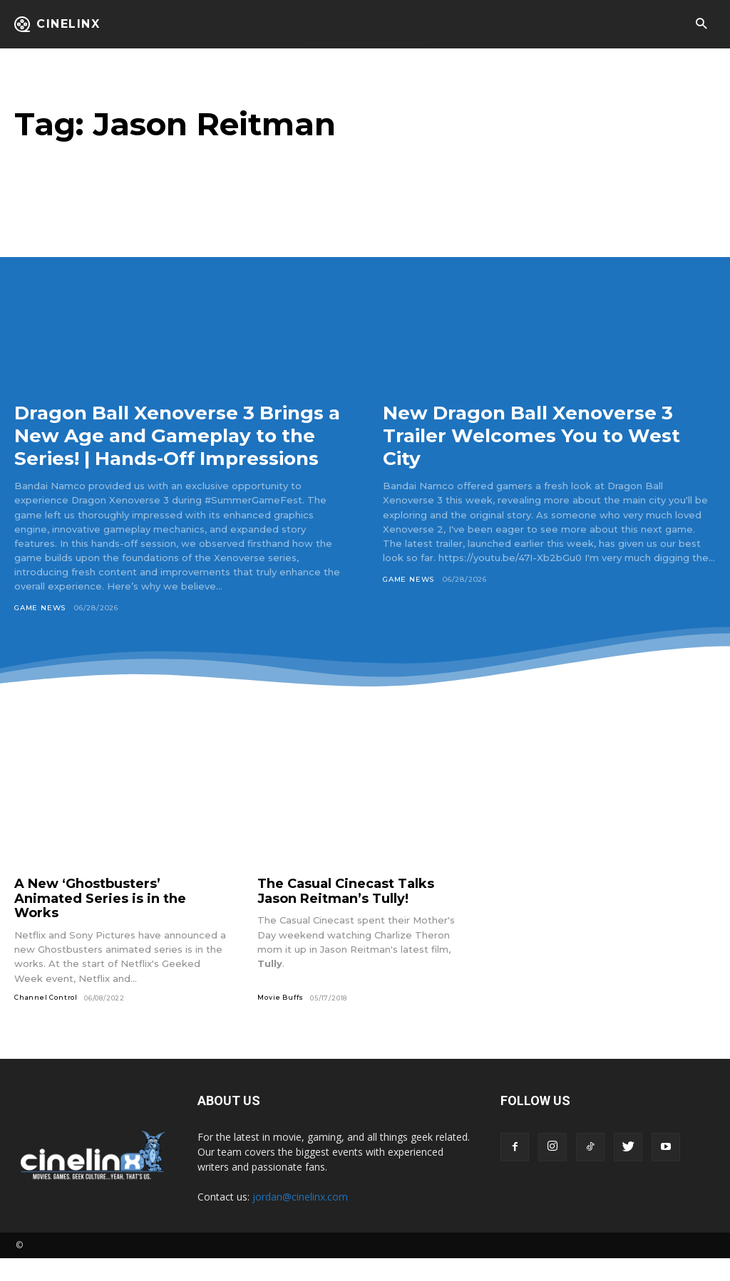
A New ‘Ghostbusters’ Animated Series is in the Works (100, 921)
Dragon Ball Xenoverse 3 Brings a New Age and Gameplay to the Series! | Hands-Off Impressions (178, 446)
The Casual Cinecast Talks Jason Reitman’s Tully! (345, 914)
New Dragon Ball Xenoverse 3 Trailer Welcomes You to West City (540, 435)
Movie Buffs (280, 1020)
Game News (40, 631)
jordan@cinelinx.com (300, 1219)
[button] (701, 24)
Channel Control (46, 1020)
